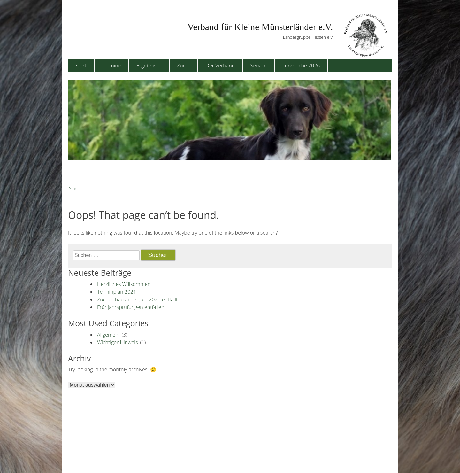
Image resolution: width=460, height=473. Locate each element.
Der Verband (220, 65)
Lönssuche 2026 (301, 65)
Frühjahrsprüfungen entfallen (130, 307)
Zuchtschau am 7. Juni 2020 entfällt (137, 299)
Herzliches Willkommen (123, 284)
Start (80, 65)
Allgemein (108, 334)
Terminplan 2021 (116, 291)
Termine (111, 65)
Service (258, 65)
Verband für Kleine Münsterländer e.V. (260, 27)
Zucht (183, 65)
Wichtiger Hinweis (117, 342)
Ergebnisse (148, 65)
